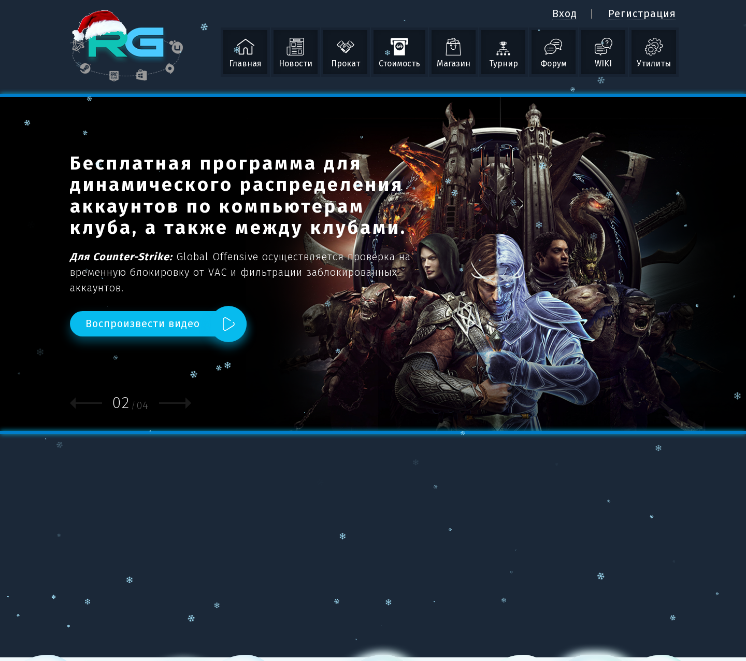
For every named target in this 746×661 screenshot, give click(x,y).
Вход (564, 13)
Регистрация (642, 13)
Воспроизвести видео (142, 323)
